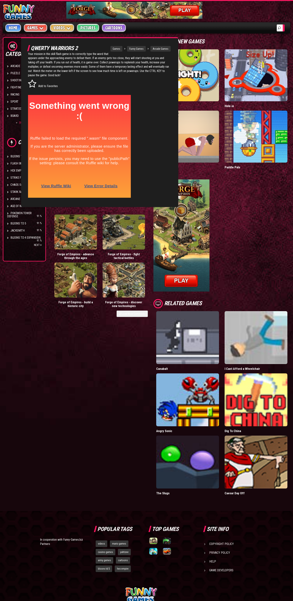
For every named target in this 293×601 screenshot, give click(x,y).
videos (101, 501)
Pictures (87, 27)
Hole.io (239, 97)
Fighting (16, 87)
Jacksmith (17, 230)
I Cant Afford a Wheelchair (252, 343)
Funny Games (126, 48)
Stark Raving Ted (21, 192)
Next (38, 245)
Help (212, 519)
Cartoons (113, 27)
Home (13, 27)
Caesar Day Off (245, 450)
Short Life (183, 150)
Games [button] (35, 27)
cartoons (123, 517)
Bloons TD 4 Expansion (25, 237)
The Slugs (183, 450)
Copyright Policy (221, 501)
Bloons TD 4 (18, 156)
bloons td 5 (104, 526)
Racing (14, 94)
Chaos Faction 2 (21, 185)
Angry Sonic (185, 397)
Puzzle (15, 73)
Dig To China (243, 397)
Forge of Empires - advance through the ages (66, 252)
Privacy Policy (219, 510)
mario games (119, 501)
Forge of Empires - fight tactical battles (95, 252)
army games (104, 517)
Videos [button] (62, 27)
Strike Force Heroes (23, 177)
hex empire (123, 526)
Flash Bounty (19, 163)
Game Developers (221, 527)
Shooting (16, 80)
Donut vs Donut (187, 97)
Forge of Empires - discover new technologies (153, 252)
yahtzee (124, 509)
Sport (14, 101)
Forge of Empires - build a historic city (124, 252)
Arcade (15, 66)
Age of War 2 (18, 206)
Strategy (16, 108)
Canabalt (182, 343)
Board (14, 116)
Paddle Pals (242, 150)
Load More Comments (152, 264)
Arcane (15, 199)
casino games (105, 509)
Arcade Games (150, 48)
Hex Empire (17, 170)
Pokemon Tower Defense (19, 214)
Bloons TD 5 (18, 223)
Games (106, 48)
